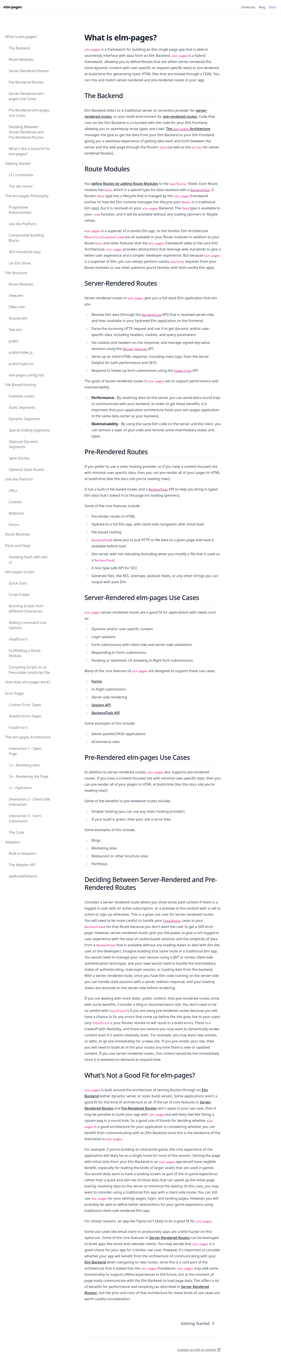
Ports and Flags (17, 545)
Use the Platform (23, 223)
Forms (14, 524)
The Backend (19, 48)
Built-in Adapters (22, 853)
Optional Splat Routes (26, 469)
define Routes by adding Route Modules (124, 183)
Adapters (12, 842)
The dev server (21, 186)
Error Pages (14, 693)
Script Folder (19, 594)
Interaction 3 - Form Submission (25, 818)
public (14, 341)
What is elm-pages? (21, 36)
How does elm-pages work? (27, 682)
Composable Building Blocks (26, 238)
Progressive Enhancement (20, 210)
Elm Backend (95, 1262)
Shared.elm (18, 318)
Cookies (15, 501)
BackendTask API (105, 712)
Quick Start (18, 583)
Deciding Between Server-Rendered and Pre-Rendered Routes (26, 132)
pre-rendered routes (180, 116)
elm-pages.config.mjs (26, 375)
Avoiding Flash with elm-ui (29, 560)
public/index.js (21, 352)
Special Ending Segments (29, 430)
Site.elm (15, 329)
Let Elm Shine (20, 263)
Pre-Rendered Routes (26, 82)
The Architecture (188, 128)
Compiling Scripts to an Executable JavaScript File (29, 670)
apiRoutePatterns (23, 876)
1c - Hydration (20, 787)
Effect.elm (17, 307)
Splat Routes (19, 458)
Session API (101, 705)
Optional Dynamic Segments (23, 444)
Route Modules (21, 59)
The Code (16, 832)
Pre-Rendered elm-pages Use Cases (29, 113)
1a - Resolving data (24, 765)
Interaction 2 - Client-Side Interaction (29, 802)
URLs (13, 490)
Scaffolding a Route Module (25, 653)
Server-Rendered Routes (29, 70)
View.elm (16, 295)
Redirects (16, 513)
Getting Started (17, 163)
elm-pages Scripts (19, 571)
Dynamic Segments (24, 418)
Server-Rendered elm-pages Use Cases (27, 96)
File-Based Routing (20, 384)
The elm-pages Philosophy (26, 195)
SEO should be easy (25, 251)
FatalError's (18, 639)
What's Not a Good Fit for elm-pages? (29, 151)
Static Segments (22, 407)
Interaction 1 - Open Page (25, 751)
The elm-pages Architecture (27, 737)
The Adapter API (22, 864)
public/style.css (21, 363)
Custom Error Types (25, 704)
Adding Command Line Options (27, 625)
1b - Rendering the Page (28, 776)
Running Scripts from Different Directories (26, 609)
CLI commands (21, 174)
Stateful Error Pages (25, 716)
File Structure (16, 272)
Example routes (21, 396)
